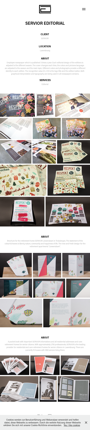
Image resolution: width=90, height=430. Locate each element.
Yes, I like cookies (72, 425)
